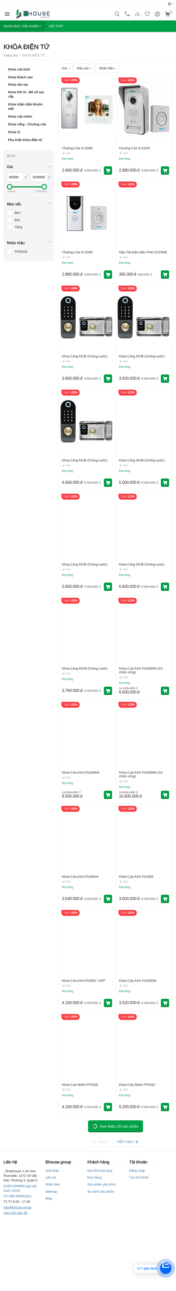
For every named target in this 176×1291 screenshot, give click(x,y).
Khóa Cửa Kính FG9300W (138, 980)
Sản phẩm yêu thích (101, 1184)
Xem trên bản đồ (15, 1213)
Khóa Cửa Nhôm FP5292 (137, 1085)
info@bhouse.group (17, 1207)
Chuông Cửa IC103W (77, 252)
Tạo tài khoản (139, 1177)
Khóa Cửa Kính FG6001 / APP (83, 980)
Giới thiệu (52, 1170)
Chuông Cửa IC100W (77, 148)
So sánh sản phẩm (100, 1191)
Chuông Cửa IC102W (134, 148)
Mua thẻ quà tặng (99, 1170)
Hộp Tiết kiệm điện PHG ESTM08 (143, 252)
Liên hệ (50, 1177)
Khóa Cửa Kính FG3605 (136, 876)
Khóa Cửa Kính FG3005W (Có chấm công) (140, 670)
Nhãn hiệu (52, 1184)
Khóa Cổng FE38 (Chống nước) (142, 460)
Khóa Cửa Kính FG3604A (80, 876)
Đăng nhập (137, 1170)
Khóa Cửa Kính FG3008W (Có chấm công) (140, 774)
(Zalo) (17, 1196)
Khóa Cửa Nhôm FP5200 (80, 1085)
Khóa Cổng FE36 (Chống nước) (84, 356)
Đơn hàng (94, 1177)
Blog (48, 1198)
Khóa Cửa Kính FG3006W (80, 772)
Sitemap (51, 1191)
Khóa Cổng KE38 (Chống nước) (85, 668)
